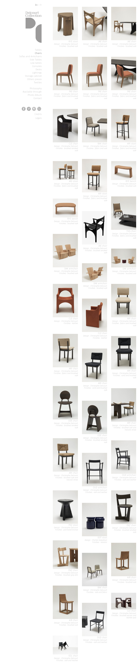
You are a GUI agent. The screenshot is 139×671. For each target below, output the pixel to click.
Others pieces (34, 79)
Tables (38, 49)
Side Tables (36, 59)
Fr (41, 5)
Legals (38, 118)
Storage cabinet (33, 76)
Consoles (37, 66)
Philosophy (36, 88)
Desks (39, 69)
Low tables (36, 63)
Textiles (38, 82)
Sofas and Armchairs (30, 56)
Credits (38, 114)
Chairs (38, 53)
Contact (38, 98)
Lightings (37, 72)
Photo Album (35, 95)
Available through (32, 91)
